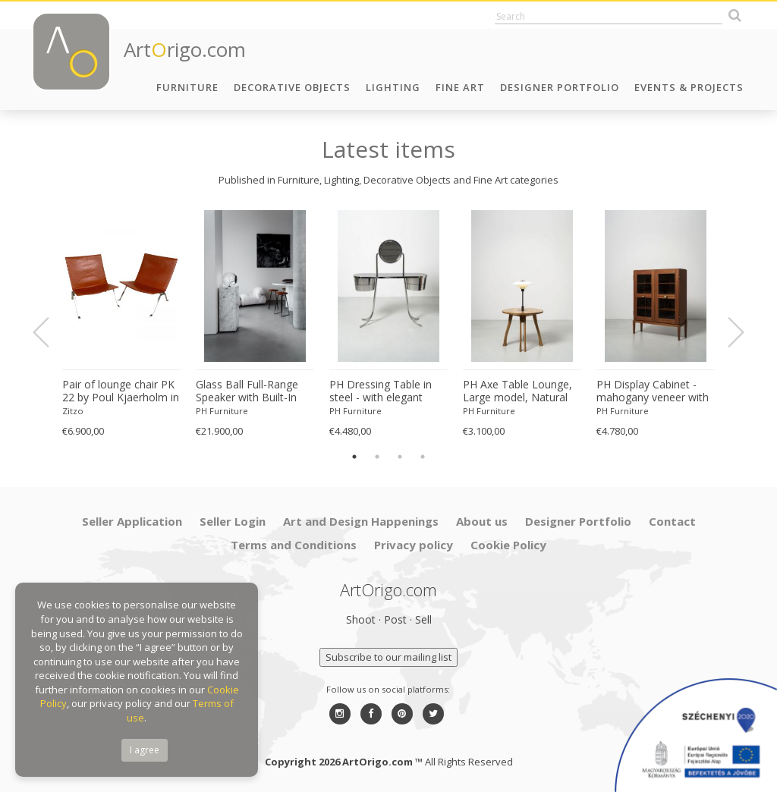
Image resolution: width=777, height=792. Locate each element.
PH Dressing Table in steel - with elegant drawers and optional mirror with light (381, 391)
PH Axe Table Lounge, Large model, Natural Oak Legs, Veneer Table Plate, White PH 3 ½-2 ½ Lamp (522, 391)
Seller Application (132, 521)
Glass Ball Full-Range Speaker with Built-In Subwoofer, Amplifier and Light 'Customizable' (247, 391)
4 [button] (422, 456)
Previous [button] (50, 332)
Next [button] (727, 332)
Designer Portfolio (559, 87)
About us (482, 521)
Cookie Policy (508, 544)
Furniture (187, 87)
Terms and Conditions (294, 544)
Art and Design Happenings (361, 521)
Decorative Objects (292, 87)
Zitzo (72, 410)
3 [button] (399, 456)
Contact (672, 521)
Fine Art (460, 87)
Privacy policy (413, 544)
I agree (144, 749)
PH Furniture (222, 410)
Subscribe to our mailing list (388, 657)
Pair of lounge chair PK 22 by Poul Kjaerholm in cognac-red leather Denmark (120, 391)
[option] (121, 324)
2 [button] (377, 456)
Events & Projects (689, 87)
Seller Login (233, 521)
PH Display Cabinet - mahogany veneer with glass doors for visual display (652, 391)
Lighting (393, 87)
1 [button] (354, 456)
